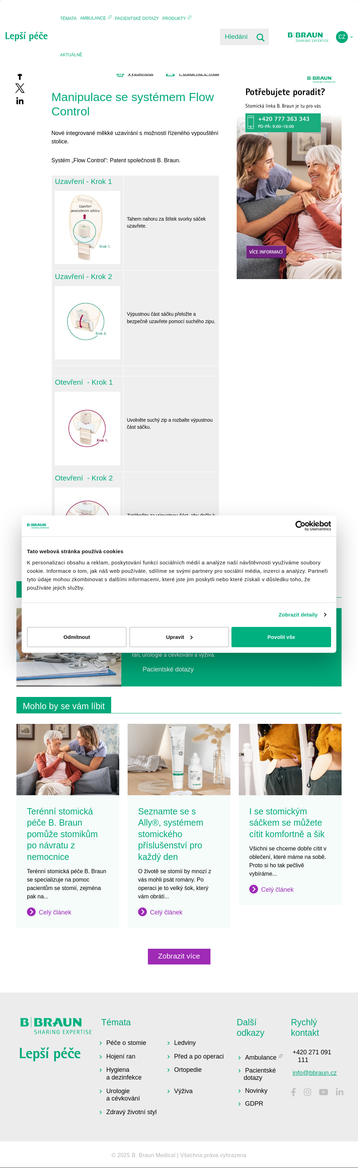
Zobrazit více (179, 956)
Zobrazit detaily (298, 615)
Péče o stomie (126, 1042)
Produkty (174, 18)
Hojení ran (120, 1056)
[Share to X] (20, 88)
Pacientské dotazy (137, 18)
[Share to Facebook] (20, 75)
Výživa (183, 1091)
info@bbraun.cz (315, 1072)
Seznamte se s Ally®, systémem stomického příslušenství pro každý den (170, 834)
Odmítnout (77, 637)
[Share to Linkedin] (20, 100)
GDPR (254, 1103)
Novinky (256, 1090)
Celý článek (55, 912)
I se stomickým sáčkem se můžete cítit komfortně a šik (286, 822)
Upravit (179, 637)
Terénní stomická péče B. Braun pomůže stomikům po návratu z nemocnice (62, 834)
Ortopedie (188, 1069)
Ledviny (185, 1042)
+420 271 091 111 (312, 1056)
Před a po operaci (199, 1056)
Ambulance (93, 18)
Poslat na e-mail (199, 73)
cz (341, 37)
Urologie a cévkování (123, 1095)
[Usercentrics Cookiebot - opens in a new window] (300, 526)
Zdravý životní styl (131, 1112)
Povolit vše (281, 637)
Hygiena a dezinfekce (124, 1073)
